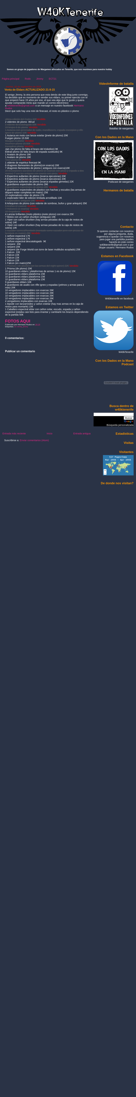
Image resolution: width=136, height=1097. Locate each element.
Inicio (49, 433)
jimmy (25, 327)
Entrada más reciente (14, 433)
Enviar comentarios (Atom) (34, 440)
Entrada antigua (82, 433)
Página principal (10, 78)
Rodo (28, 78)
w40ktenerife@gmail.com (21, 105)
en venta (18, 327)
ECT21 (52, 78)
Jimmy (39, 78)
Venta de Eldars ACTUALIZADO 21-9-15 (30, 89)
